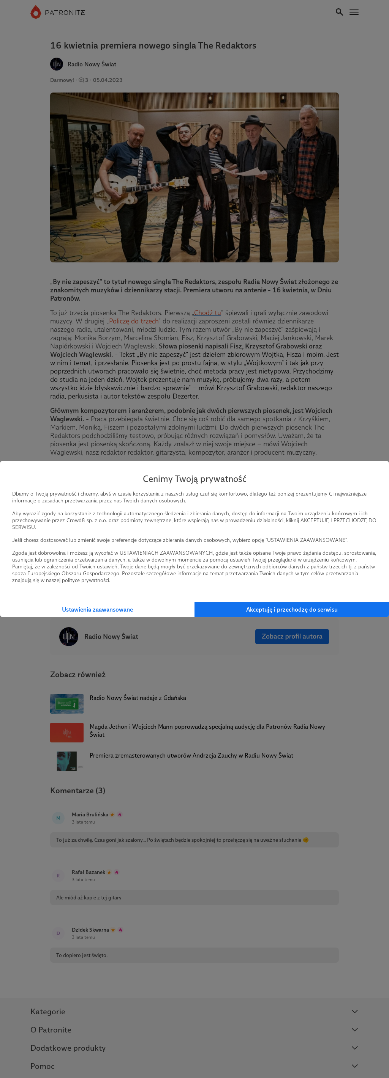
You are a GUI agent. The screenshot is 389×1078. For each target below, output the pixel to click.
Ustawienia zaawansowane (97, 610)
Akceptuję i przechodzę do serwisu (292, 610)
